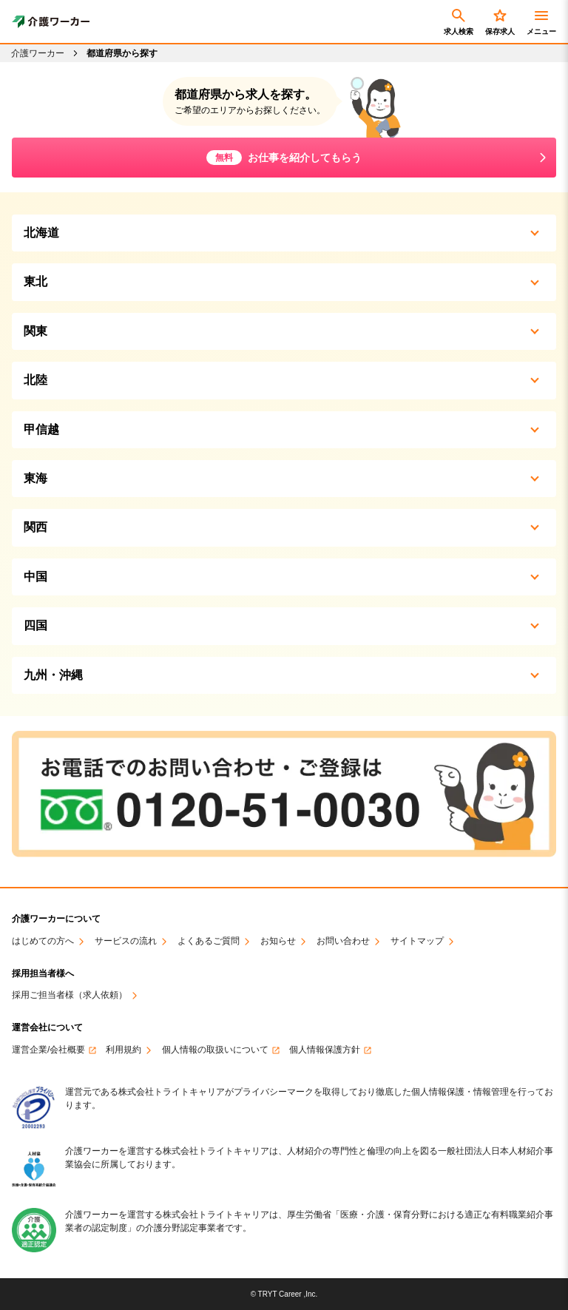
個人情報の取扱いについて (215, 1050)
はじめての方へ (43, 941)
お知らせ (278, 941)
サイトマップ (417, 941)
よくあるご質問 (209, 941)
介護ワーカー (37, 53)
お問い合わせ (343, 941)
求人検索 (458, 21)
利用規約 (123, 1050)
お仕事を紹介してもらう (284, 157)
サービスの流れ (126, 941)
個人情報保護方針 (324, 1050)
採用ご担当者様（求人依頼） (69, 995)
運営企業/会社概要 (48, 1050)
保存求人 (500, 21)
